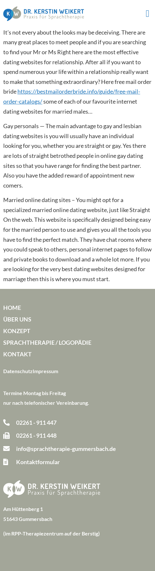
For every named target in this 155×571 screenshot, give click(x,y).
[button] (147, 13)
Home (12, 307)
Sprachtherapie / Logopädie (47, 342)
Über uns (17, 319)
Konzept (16, 330)
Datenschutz (18, 371)
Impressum (45, 371)
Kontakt (17, 354)
